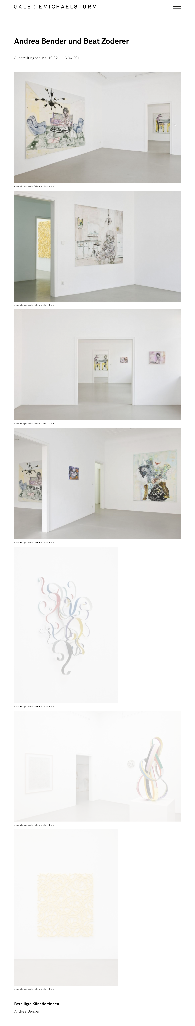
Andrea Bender (27, 1011)
